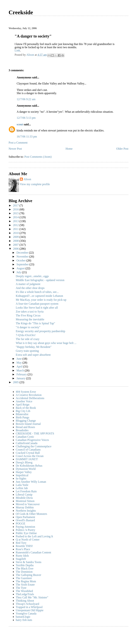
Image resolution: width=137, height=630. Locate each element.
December (22, 252)
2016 (16, 209)
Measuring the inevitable (30, 319)
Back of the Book (26, 407)
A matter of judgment (28, 284)
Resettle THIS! (24, 546)
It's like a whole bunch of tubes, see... (37, 291)
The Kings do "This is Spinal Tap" (35, 323)
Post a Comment (18, 142)
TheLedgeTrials (25, 594)
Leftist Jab (22, 488)
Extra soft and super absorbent (33, 354)
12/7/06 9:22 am (26, 99)
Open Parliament (25, 517)
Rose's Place (23, 549)
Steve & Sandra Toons (28, 562)
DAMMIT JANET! (27, 459)
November (22, 256)
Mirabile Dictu (24, 497)
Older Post (122, 148)
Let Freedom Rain (26, 491)
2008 (16, 240)
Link (17, 50)
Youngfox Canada (26, 613)
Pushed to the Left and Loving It (34, 536)
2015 (16, 213)
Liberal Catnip (24, 494)
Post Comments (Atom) (38, 156)
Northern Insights (26, 510)
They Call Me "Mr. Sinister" (32, 597)
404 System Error (26, 391)
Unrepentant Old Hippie (30, 610)
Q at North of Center (27, 539)
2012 (16, 225)
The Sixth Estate (25, 584)
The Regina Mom (26, 581)
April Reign (22, 404)
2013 (16, 221)
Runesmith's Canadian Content (33, 552)
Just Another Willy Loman (31, 481)
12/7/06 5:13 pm (26, 117)
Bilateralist (22, 414)
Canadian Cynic (25, 436)
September (22, 264)
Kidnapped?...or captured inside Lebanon (39, 295)
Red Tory (21, 542)
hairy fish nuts (24, 619)
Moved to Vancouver (28, 504)
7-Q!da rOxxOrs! (26, 335)
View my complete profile (35, 184)
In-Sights (21, 478)
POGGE (20, 523)
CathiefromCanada (26, 443)
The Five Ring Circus (28, 315)
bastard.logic (23, 616)
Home (69, 148)
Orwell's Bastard (25, 520)
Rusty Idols (22, 555)
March (20, 370)
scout (20, 124)
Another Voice (24, 401)
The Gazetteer (24, 578)
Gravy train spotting (27, 350)
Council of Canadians (28, 449)
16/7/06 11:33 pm (27, 136)
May (19, 362)
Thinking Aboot (25, 600)
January (21, 378)
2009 (16, 236)
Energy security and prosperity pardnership (40, 331)
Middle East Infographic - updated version (40, 280)
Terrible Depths (25, 565)
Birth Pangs (22, 417)
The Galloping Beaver (28, 574)
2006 (16, 248)
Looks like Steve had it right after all (37, 307)
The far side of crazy (27, 339)
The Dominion (24, 571)
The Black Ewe (24, 568)
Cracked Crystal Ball (28, 452)
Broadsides (22, 430)
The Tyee (21, 587)
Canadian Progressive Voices (32, 439)
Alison (27, 179)
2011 (16, 229)
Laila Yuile (22, 484)
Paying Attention (25, 526)
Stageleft (21, 558)
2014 (16, 217)
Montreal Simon (25, 500)
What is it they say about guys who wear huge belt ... (46, 342)
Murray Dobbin (25, 507)
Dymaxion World (26, 468)
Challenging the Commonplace (33, 446)
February (22, 374)
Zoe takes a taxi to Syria (30, 311)
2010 (16, 232)
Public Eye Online (26, 533)
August (20, 268)
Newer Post (15, 148)
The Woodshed (24, 590)
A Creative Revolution (29, 394)
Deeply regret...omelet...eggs (32, 276)
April (19, 366)
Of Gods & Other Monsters (31, 513)
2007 (16, 244)
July (19, 272)
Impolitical (22, 475)
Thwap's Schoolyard (27, 603)
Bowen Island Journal (28, 423)
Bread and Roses (25, 427)
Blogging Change (26, 420)
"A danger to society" (28, 327)
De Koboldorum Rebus (29, 465)
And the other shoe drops (30, 287)
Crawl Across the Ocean (30, 456)
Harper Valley (24, 472)
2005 (16, 382)
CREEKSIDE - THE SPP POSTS (35, 433)
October (21, 260)
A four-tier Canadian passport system (37, 303)
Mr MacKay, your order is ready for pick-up (41, 299)
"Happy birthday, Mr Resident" (34, 346)
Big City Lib (23, 410)
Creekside (21, 12)
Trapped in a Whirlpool (29, 607)
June (19, 358)
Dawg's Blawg (24, 462)
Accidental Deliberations (30, 398)
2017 (16, 205)
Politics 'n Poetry (25, 529)
